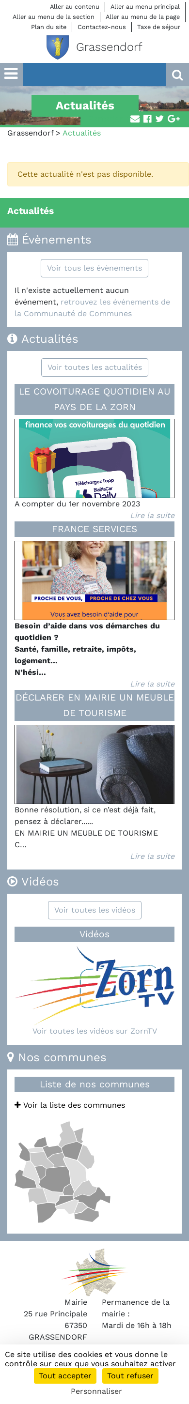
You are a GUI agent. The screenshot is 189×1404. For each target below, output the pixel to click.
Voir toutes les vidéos (94, 910)
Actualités (30, 210)
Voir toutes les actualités (94, 367)
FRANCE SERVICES (94, 528)
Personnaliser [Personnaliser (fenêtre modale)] (96, 1391)
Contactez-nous (102, 27)
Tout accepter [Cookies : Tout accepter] (65, 1375)
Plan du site (48, 27)
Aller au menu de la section (53, 16)
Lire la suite (152, 515)
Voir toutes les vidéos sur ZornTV (94, 1031)
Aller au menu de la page (143, 16)
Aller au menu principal (145, 6)
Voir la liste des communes (70, 1105)
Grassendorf (30, 132)
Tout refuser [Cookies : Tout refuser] (130, 1375)
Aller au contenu (74, 6)
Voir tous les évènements (94, 268)
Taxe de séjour (158, 27)
